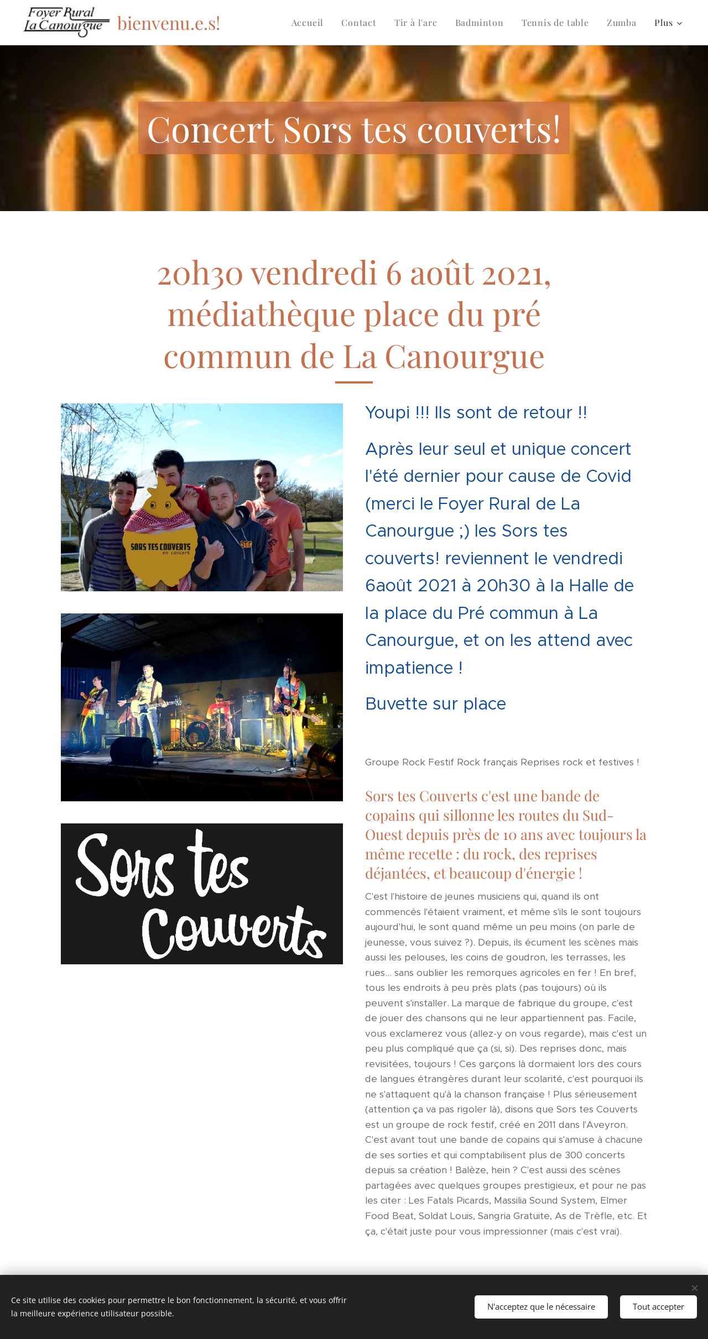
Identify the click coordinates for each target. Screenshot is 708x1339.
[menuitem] (311, 22)
